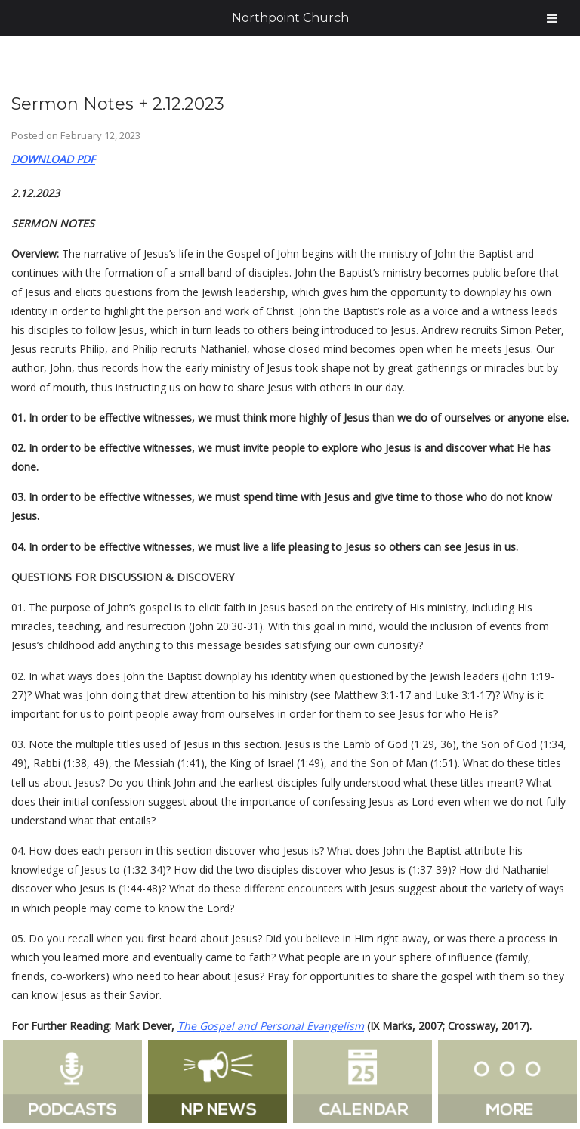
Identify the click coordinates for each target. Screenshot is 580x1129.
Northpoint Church (290, 18)
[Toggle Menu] (552, 18)
